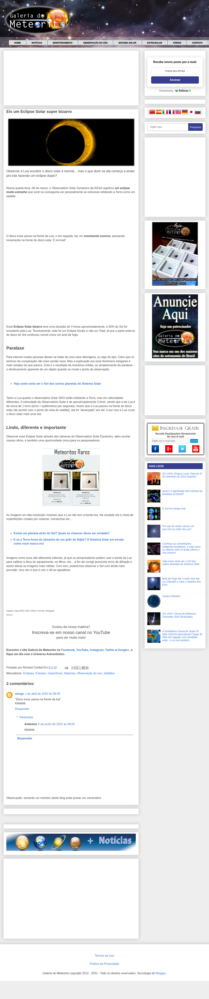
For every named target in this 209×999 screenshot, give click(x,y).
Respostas (26, 717)
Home (17, 43)
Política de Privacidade (104, 963)
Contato (197, 43)
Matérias (69, 673)
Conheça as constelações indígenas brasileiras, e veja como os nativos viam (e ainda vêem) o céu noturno (181, 548)
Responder (22, 708)
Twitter (109, 649)
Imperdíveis (55, 673)
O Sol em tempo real (173, 508)
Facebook (68, 649)
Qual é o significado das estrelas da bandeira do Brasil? (182, 493)
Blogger (160, 973)
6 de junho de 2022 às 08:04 (56, 724)
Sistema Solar (127, 43)
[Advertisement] (71, 77)
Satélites (109, 673)
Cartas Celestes (171, 596)
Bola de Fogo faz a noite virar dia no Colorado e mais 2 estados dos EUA (181, 581)
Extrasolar (154, 43)
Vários (177, 43)
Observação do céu (95, 43)
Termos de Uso (104, 955)
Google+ (123, 649)
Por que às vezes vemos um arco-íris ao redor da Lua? (178, 528)
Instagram (96, 649)
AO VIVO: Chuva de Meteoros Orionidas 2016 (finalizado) (179, 615)
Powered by (175, 90)
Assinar (175, 79)
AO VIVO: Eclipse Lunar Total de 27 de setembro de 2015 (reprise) (182, 475)
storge (19, 693)
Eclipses (28, 673)
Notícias (37, 43)
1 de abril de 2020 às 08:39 (42, 693)
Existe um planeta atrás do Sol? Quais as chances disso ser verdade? (62, 533)
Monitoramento (62, 43)
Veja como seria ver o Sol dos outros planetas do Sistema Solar (57, 383)
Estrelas (41, 673)
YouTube (82, 649)
